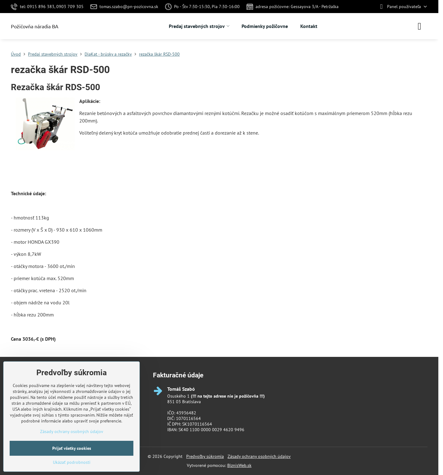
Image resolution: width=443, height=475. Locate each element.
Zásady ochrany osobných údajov (259, 456)
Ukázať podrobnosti (71, 462)
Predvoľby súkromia (205, 456)
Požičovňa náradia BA (34, 26)
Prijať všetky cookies (71, 448)
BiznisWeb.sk (239, 465)
